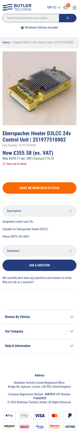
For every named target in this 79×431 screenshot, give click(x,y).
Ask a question (39, 265)
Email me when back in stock (39, 188)
